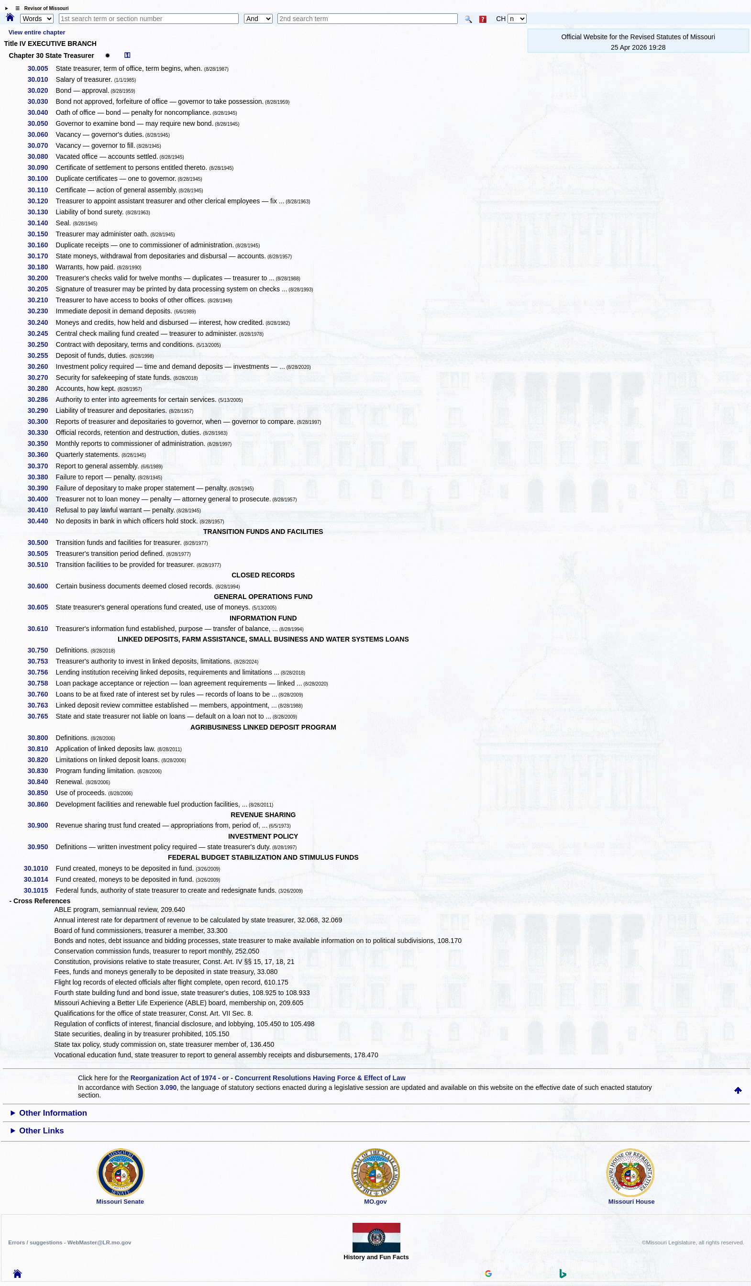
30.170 (41, 256)
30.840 (41, 782)
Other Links (41, 1130)
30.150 (41, 234)
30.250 (41, 344)
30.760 (41, 694)
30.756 (41, 672)
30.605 (41, 607)
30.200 (41, 278)
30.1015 (39, 890)
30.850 (41, 793)
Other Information (53, 1113)
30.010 (41, 79)
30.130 (41, 212)
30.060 (41, 134)
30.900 (41, 825)
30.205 (41, 289)
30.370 (41, 466)
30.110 (41, 190)
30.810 (41, 749)
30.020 (41, 90)
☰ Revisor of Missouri (40, 8)
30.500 (41, 542)
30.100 (41, 178)
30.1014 (39, 879)
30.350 (41, 443)
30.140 (41, 223)
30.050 (41, 123)
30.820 (41, 760)
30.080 (41, 156)
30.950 (41, 847)
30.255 (41, 355)
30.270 (41, 377)
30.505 (41, 553)
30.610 (41, 628)
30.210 (41, 300)
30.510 (41, 564)
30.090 (41, 167)
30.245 (41, 333)
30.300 (41, 421)
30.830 (41, 771)
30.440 (41, 521)
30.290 (41, 410)
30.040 (41, 112)
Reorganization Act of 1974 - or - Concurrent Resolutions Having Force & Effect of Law (268, 1078)
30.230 (41, 311)
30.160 (41, 245)
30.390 (41, 488)
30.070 (41, 145)
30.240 (41, 322)
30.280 (41, 388)
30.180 (41, 267)
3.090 (168, 1087)
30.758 (41, 683)
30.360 (41, 454)
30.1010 (39, 868)
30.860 (41, 804)
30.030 (41, 101)
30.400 (41, 499)
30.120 (41, 201)
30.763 (41, 705)
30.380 (41, 477)
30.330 (41, 432)
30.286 (41, 399)
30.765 (41, 716)
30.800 (41, 738)
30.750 (41, 650)
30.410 (41, 510)
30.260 (41, 366)
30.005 (41, 68)
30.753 (41, 661)
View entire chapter (37, 32)
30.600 (41, 586)
